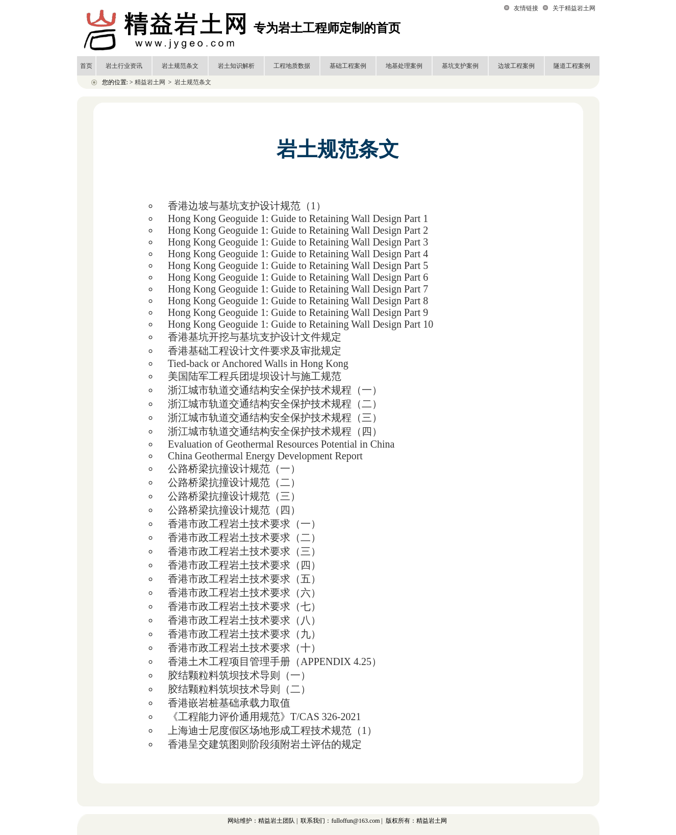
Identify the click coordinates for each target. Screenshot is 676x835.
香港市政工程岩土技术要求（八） (244, 620)
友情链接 (526, 8)
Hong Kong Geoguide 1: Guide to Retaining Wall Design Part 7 (298, 288)
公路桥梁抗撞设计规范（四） (234, 509)
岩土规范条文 (180, 65)
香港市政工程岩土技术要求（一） (244, 523)
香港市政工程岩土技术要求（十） (244, 647)
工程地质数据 (291, 65)
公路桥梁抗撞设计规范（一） (234, 468)
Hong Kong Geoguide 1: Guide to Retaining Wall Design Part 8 (298, 300)
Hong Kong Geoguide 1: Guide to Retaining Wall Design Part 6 (298, 277)
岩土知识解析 (236, 65)
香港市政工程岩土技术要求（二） (244, 537)
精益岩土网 (150, 82)
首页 (86, 65)
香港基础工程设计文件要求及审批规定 (254, 350)
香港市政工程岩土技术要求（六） (244, 592)
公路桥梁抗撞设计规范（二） (234, 482)
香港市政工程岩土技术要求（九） (244, 634)
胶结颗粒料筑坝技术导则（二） (239, 689)
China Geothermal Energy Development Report (265, 455)
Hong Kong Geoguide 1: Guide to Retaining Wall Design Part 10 (300, 324)
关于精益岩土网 (574, 8)
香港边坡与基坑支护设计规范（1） (247, 205)
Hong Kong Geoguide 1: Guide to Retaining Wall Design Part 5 (298, 265)
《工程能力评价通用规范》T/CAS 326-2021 (264, 716)
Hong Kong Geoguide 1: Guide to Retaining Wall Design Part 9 (298, 312)
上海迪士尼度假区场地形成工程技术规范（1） (272, 730)
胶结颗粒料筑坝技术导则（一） (239, 675)
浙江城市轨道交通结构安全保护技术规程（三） (275, 417)
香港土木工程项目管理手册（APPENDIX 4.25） (275, 661)
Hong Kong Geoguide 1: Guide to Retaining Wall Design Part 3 (298, 242)
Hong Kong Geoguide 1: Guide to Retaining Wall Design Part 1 (298, 218)
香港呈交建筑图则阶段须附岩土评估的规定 (265, 744)
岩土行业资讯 (124, 65)
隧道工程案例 (572, 65)
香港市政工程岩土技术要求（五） (244, 578)
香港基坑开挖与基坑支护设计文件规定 (254, 336)
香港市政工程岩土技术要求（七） (244, 606)
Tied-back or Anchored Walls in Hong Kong (258, 363)
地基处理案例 (404, 65)
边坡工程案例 (516, 65)
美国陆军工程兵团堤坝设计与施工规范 (254, 376)
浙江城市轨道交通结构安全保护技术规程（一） (275, 390)
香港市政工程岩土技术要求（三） (244, 551)
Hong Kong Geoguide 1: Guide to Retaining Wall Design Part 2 (298, 230)
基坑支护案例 (460, 65)
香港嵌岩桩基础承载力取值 (229, 702)
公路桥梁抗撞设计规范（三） (234, 496)
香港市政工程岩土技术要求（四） (244, 565)
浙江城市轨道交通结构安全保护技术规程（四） (275, 431)
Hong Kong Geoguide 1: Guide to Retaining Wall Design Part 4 (298, 253)
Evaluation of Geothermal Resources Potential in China (281, 444)
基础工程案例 (348, 65)
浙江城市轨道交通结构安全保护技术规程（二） (275, 403)
